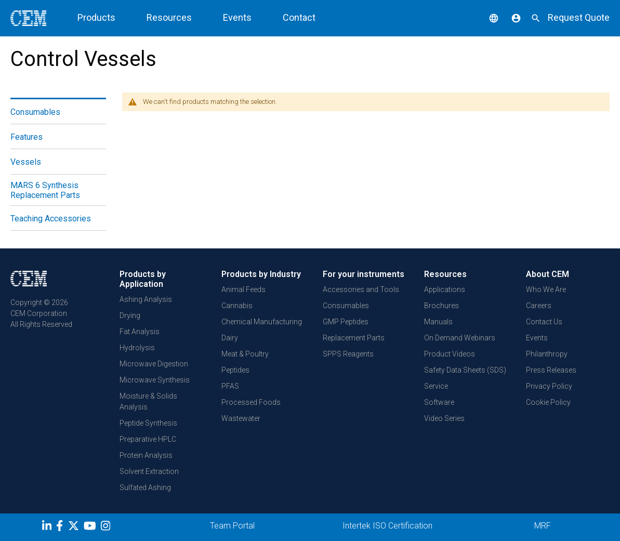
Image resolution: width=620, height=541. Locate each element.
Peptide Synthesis (148, 423)
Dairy (229, 338)
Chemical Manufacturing (261, 322)
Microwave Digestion (154, 364)
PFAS (230, 386)
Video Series (444, 418)
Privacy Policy (549, 386)
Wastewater (240, 418)
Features (26, 137)
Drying (130, 315)
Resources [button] (169, 17)
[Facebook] (62, 527)
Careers (538, 305)
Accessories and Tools (361, 289)
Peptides (235, 370)
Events (237, 17)
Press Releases (551, 370)
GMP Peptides (345, 322)
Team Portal (232, 526)
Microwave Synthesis (155, 380)
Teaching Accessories (50, 218)
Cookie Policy (548, 402)
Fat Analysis (140, 331)
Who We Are (546, 289)
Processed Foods (251, 402)
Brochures (441, 305)
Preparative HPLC (148, 439)
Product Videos (449, 354)
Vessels (25, 162)
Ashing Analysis (146, 299)
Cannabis (237, 305)
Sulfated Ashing (145, 487)
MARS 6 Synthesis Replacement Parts (45, 190)
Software (439, 402)
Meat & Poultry (245, 354)
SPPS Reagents (348, 354)
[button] (486, 17)
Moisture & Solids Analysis (148, 401)
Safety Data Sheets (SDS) (465, 370)
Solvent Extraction (149, 471)
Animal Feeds (243, 289)
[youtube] (91, 527)
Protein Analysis (146, 455)
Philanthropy (547, 354)
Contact (299, 17)
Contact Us (544, 322)
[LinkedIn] (48, 527)
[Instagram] (107, 527)
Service (436, 386)
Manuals (438, 322)
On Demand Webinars (459, 338)
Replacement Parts (354, 338)
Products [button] (96, 17)
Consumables (35, 112)
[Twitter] (75, 527)
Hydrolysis (137, 348)
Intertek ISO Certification (387, 526)
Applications (444, 289)
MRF (542, 526)
